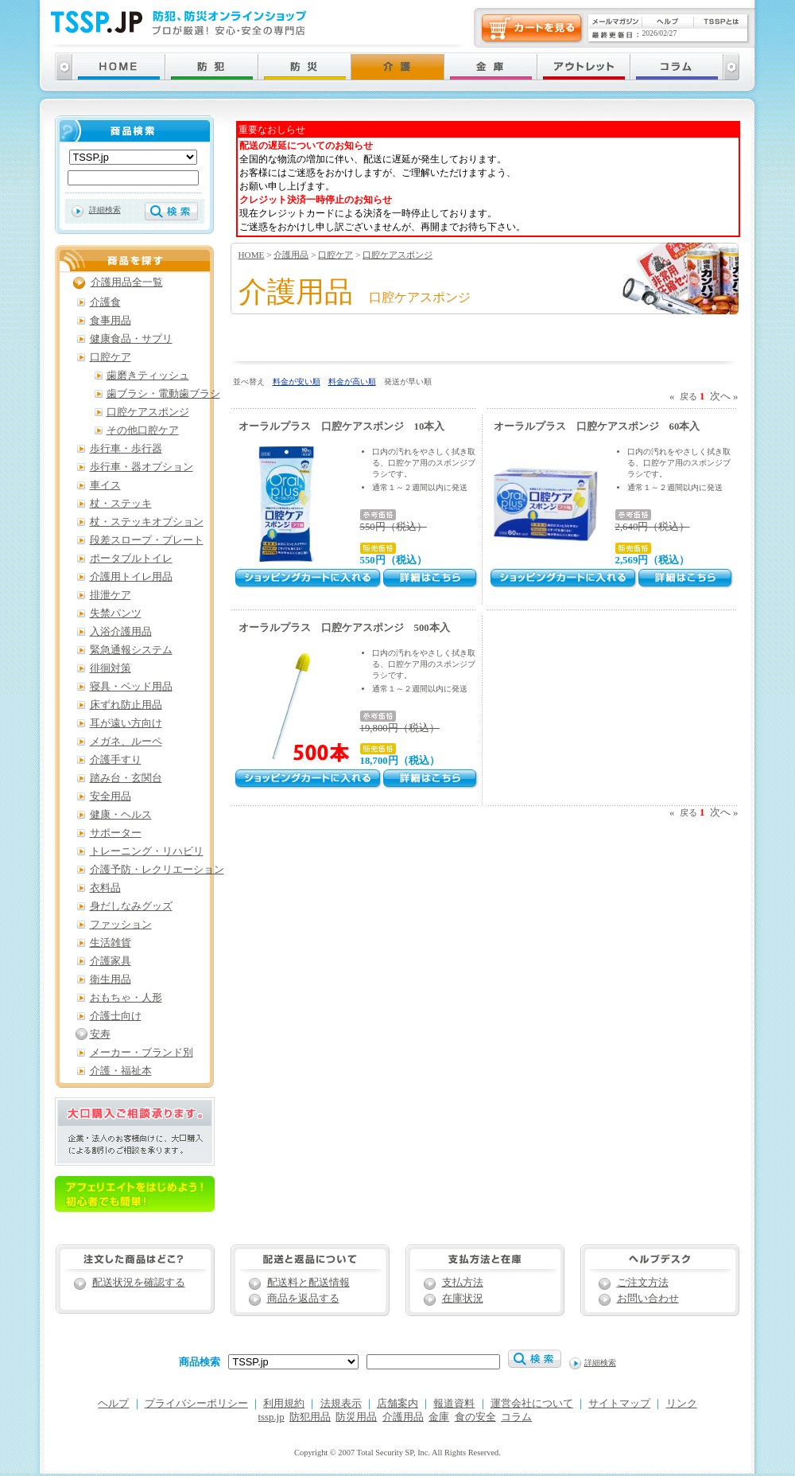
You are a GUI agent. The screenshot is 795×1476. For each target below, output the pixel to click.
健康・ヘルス (121, 814)
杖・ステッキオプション (147, 522)
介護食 (105, 302)
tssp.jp (271, 1417)
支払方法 (462, 1282)
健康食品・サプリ (131, 339)
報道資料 (454, 1403)
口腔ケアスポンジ (397, 254)
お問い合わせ (648, 1298)
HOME (251, 254)
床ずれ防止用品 (126, 705)
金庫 (439, 1417)
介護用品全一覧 (127, 282)
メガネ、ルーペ (126, 741)
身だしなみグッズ (131, 906)
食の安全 (475, 1417)
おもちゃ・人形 (126, 997)
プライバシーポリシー (196, 1403)
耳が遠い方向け (126, 723)
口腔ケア (335, 254)
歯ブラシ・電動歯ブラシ (163, 393)
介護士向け (116, 1016)
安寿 (100, 1034)
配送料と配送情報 (308, 1282)
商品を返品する (303, 1298)
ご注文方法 (643, 1282)
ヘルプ (113, 1403)
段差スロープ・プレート (147, 540)
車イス (105, 485)
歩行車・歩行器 (126, 448)
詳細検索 (105, 209)
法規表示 (341, 1403)
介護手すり (116, 759)
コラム (516, 1417)
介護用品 (290, 254)
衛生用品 (110, 979)
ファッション (121, 924)
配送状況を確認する (138, 1282)
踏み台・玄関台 (126, 778)
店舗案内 (397, 1403)
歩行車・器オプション (141, 467)
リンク (681, 1403)
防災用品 (356, 1417)
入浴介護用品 (121, 631)
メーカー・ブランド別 (141, 1052)
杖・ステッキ (121, 503)
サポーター (116, 833)
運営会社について (532, 1403)
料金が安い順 (296, 381)
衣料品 (105, 888)
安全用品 (110, 796)
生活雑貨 (110, 942)
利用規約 (283, 1403)
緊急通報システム (131, 650)
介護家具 (110, 961)
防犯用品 (310, 1417)
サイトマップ (619, 1403)
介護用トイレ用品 (131, 576)
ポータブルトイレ (131, 558)
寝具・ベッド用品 (131, 686)
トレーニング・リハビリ (147, 851)
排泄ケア (110, 595)
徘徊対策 (110, 668)
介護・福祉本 (121, 1071)
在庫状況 (462, 1298)
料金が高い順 (352, 381)
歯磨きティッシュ (148, 375)
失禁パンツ (116, 613)
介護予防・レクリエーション (157, 869)
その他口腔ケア (143, 430)
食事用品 (110, 320)
